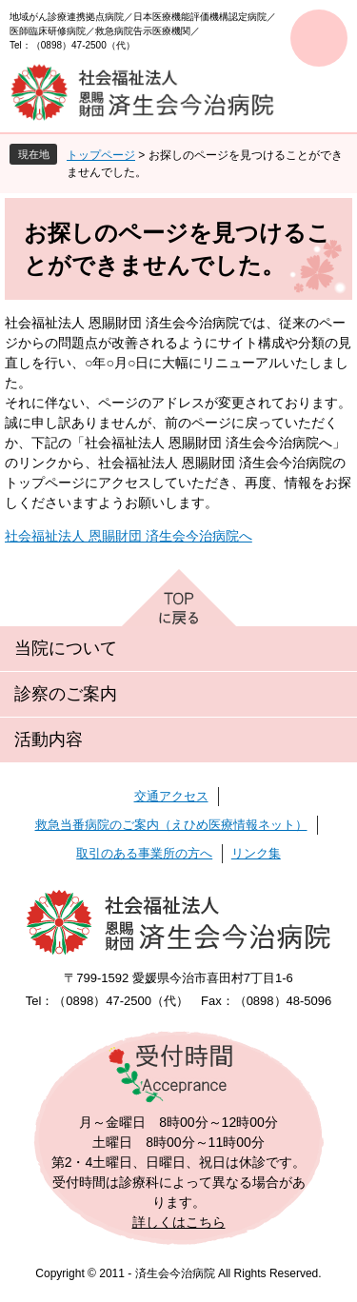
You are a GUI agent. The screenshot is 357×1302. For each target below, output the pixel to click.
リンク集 (256, 853)
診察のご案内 (65, 693)
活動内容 (48, 739)
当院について (65, 648)
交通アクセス (171, 796)
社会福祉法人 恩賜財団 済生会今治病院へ (128, 535)
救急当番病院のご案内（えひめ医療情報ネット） (171, 825)
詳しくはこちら (179, 1222)
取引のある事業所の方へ (144, 853)
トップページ (101, 155)
